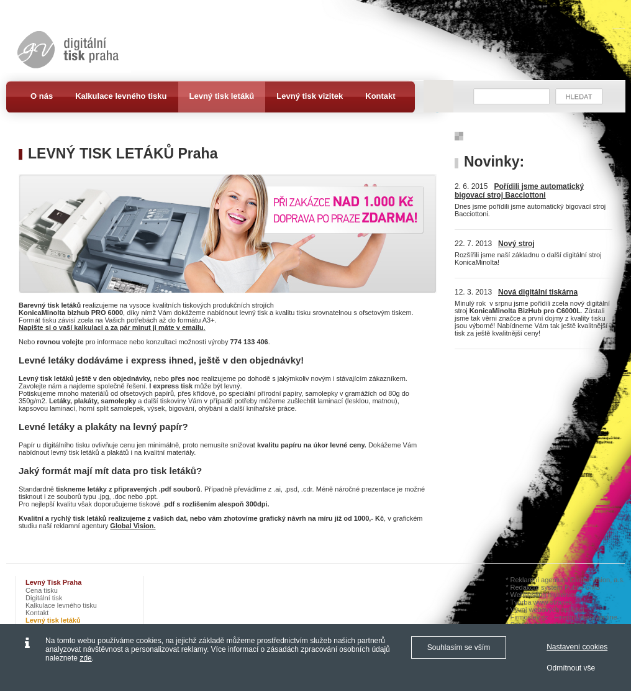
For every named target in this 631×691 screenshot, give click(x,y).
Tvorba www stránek (541, 602)
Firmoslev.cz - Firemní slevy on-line (564, 617)
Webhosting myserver (543, 594)
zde (85, 658)
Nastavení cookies (577, 647)
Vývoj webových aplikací (547, 609)
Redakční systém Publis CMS (556, 587)
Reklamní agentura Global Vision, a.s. (568, 579)
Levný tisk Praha (53, 582)
